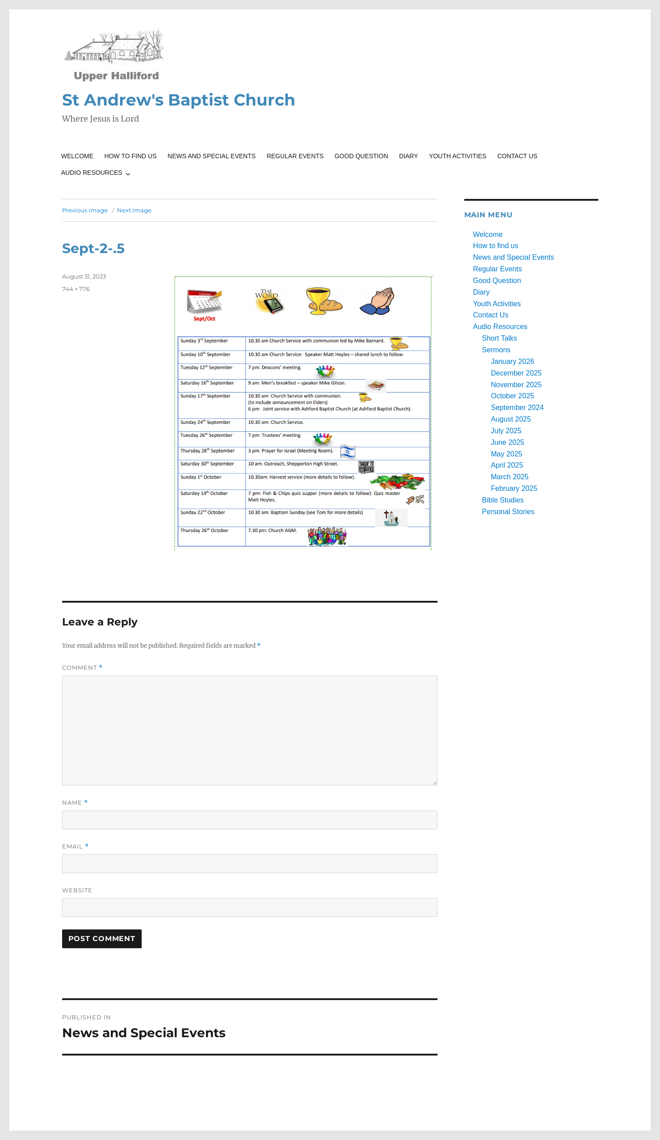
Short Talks (499, 338)
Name (75, 802)
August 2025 (511, 419)
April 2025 (507, 465)
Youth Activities (457, 156)
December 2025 (516, 373)
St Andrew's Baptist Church (178, 100)
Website (77, 890)
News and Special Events (212, 156)
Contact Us (517, 156)
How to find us (131, 156)
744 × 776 (76, 288)
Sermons (496, 350)
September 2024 (517, 407)
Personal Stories (508, 511)
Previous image (85, 210)
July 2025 (506, 431)
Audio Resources (91, 172)
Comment (82, 667)
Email (75, 846)
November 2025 (516, 384)
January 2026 (512, 361)
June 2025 (508, 442)
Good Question (361, 156)
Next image (134, 210)
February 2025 (514, 488)
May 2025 (506, 454)
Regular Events (295, 156)
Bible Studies (503, 500)
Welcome (77, 156)
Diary (408, 156)
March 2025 (510, 477)
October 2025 (512, 396)
